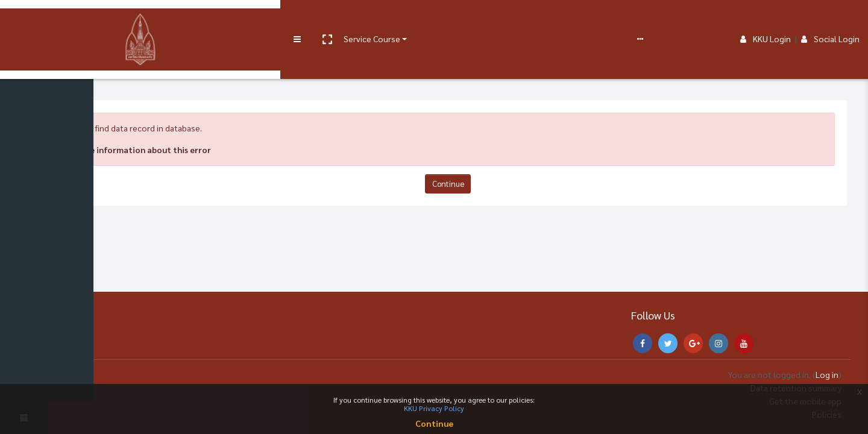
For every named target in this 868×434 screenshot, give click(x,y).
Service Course (140, 19)
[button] (94, 19)
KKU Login (765, 19)
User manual (207, 19)
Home (80, 80)
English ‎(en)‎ (419, 19)
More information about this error (162, 149)
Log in (827, 374)
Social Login (830, 19)
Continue (458, 183)
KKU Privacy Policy (434, 408)
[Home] (24, 56)
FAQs (336, 19)
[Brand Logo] (24, 20)
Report (367, 19)
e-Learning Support (275, 19)
